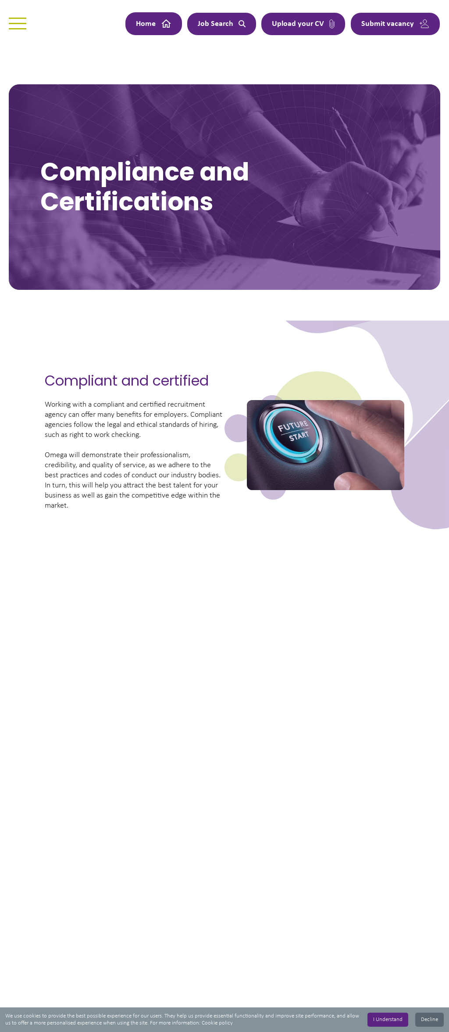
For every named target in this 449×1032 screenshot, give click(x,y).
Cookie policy (217, 1023)
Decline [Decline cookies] (429, 1019)
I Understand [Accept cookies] (388, 1019)
